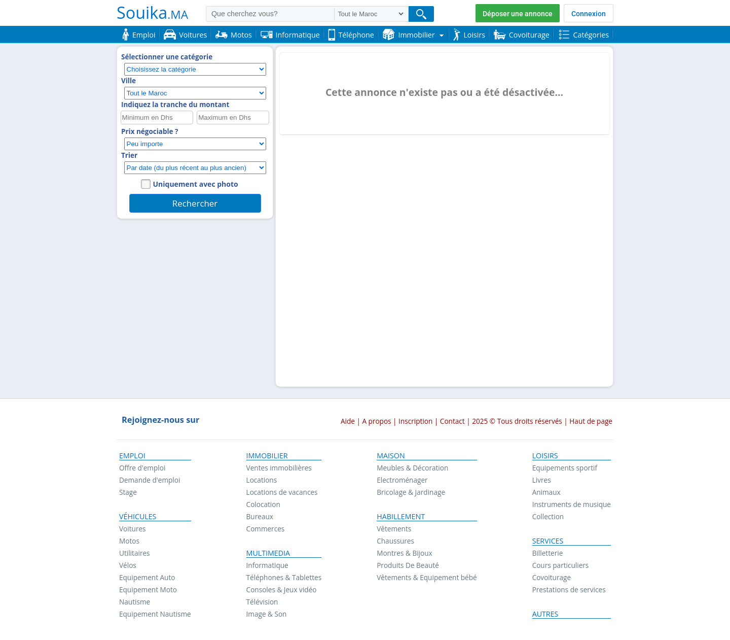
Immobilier (267, 455)
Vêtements (394, 528)
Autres (545, 614)
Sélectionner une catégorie (166, 56)
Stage (128, 492)
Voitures (132, 528)
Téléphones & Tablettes (284, 577)
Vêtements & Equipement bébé (427, 577)
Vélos (127, 565)
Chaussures (395, 541)
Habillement (401, 516)
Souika (152, 12)
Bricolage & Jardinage (411, 492)
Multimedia (268, 553)
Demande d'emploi (149, 480)
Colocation (263, 504)
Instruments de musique (571, 504)
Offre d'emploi (142, 468)
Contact (452, 421)
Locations (261, 480)
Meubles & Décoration (412, 468)
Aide (348, 421)
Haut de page (590, 421)
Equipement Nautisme (155, 614)
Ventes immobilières (279, 468)
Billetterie (547, 553)
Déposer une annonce (518, 14)
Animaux (546, 492)
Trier (129, 155)
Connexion (588, 14)
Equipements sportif (564, 468)
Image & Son (266, 614)
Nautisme (134, 602)
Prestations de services (569, 589)
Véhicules (137, 516)
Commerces (265, 528)
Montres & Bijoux (404, 553)
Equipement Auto (147, 577)
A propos (376, 421)
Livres (541, 480)
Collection (548, 516)
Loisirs (545, 455)
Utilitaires (134, 553)
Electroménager (402, 480)
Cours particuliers (560, 565)
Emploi (132, 455)
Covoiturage (551, 577)
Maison (391, 455)
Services (548, 541)
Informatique (267, 565)
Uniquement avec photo (195, 184)
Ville (128, 80)
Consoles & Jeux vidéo (281, 589)
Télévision (262, 602)
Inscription (415, 421)
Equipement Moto (148, 589)
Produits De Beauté (408, 565)
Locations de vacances (282, 492)
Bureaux (259, 516)
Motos (129, 541)
